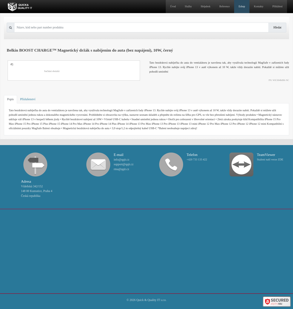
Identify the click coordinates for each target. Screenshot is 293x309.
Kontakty (258, 6)
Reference (224, 6)
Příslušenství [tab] (28, 99)
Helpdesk (205, 6)
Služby (188, 6)
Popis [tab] (10, 99)
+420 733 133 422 (197, 159)
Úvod (173, 6)
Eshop (242, 6)
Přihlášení (277, 6)
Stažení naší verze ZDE (270, 159)
